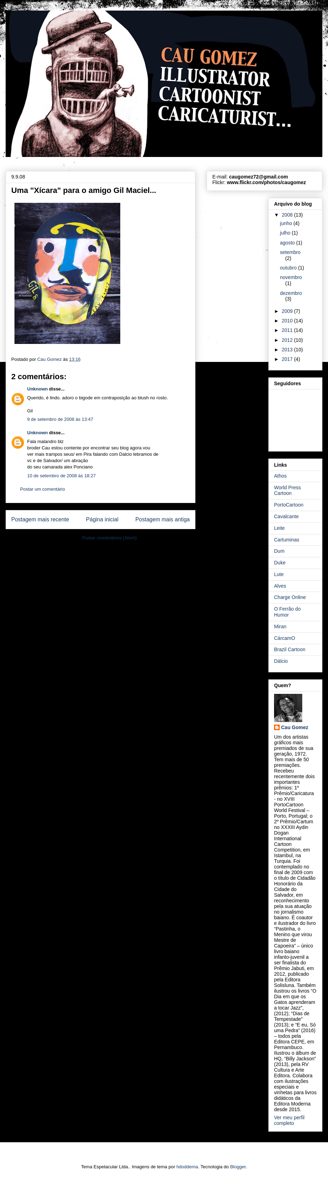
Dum (279, 551)
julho (286, 233)
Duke (280, 562)
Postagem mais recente (40, 519)
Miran (280, 626)
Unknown (37, 389)
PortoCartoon (288, 505)
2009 (288, 311)
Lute (279, 574)
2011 (288, 330)
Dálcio (281, 661)
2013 (288, 349)
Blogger (237, 1166)
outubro (289, 268)
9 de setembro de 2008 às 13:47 (60, 419)
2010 (288, 320)
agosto (288, 243)
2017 (288, 359)
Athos (280, 476)
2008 (288, 215)
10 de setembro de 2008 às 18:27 (61, 475)
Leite (279, 528)
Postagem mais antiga (162, 519)
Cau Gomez (294, 727)
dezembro (291, 293)
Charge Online (290, 597)
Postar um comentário (42, 489)
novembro (291, 277)
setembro (290, 252)
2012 (288, 340)
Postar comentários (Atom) (109, 537)
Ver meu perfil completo (289, 1120)
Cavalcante (286, 516)
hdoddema (187, 1166)
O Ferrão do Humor (287, 612)
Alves (280, 586)
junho (286, 223)
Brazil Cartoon (289, 649)
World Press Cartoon (287, 490)
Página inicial (102, 519)
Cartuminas (286, 540)
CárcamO (284, 638)
